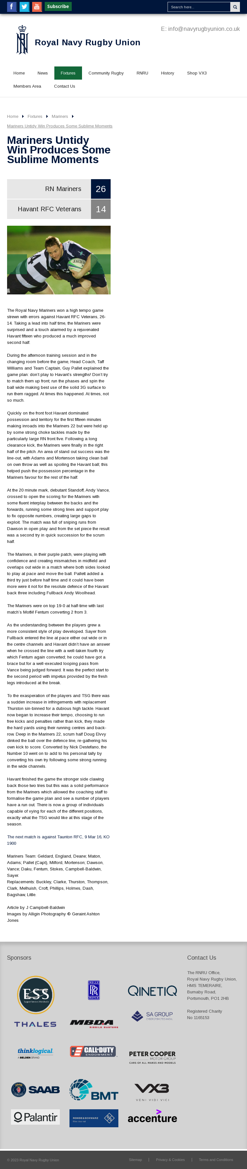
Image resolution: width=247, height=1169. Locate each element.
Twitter (25, 7)
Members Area (27, 86)
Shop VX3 (197, 73)
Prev (17, 264)
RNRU (142, 73)
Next (101, 264)
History (167, 73)
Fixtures (68, 73)
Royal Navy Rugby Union (88, 42)
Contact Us (64, 86)
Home (19, 73)
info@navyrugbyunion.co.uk (204, 29)
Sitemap (135, 1160)
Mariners (60, 116)
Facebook (12, 7)
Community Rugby (106, 73)
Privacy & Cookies (170, 1160)
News (43, 73)
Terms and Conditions (216, 1160)
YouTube (37, 7)
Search (235, 7)
